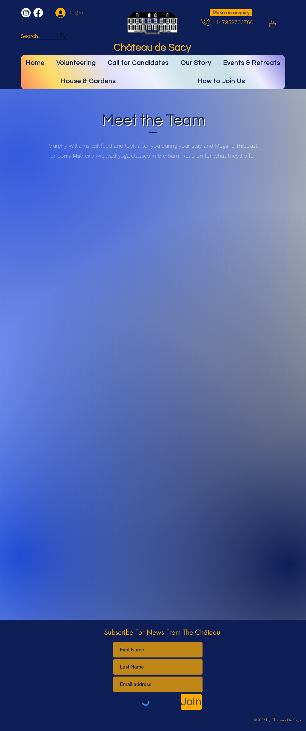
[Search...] (34, 36)
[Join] (191, 702)
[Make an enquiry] (231, 12)
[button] (276, 23)
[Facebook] (38, 12)
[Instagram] (26, 12)
